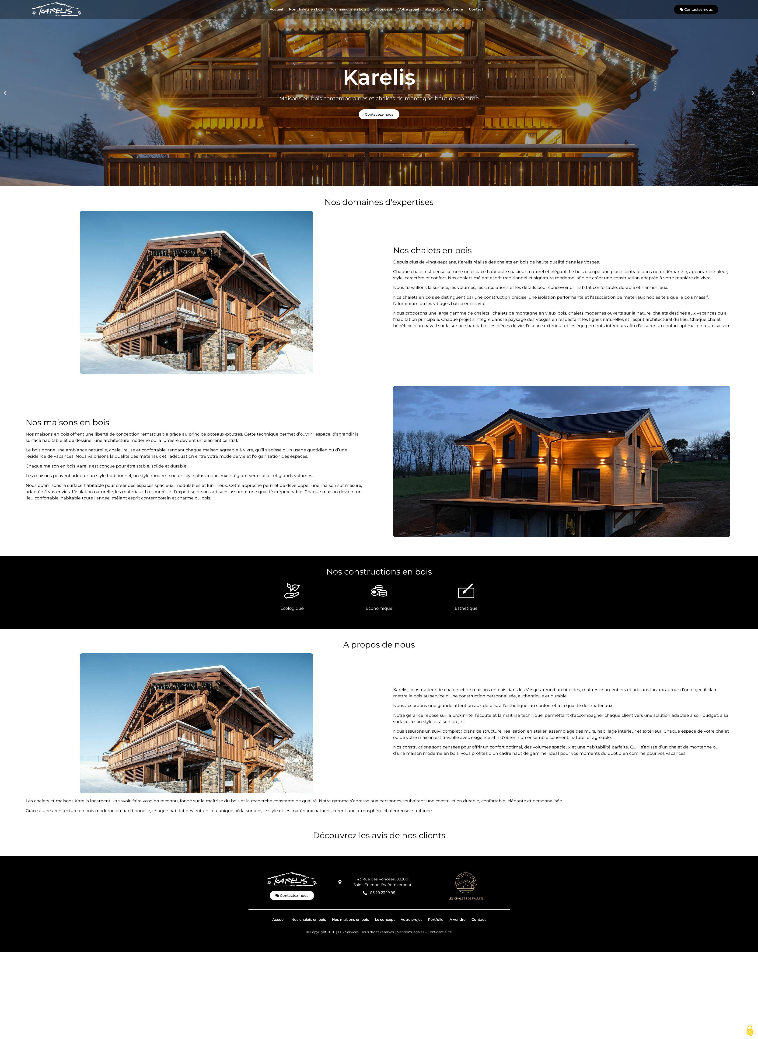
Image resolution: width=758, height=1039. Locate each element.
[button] (5, 93)
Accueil (276, 9)
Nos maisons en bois (347, 9)
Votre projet (408, 9)
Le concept (382, 9)
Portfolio (433, 9)
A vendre (455, 9)
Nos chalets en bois (306, 9)
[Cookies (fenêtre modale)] (750, 1031)
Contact (476, 9)
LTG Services (348, 932)
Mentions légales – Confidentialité (424, 932)
